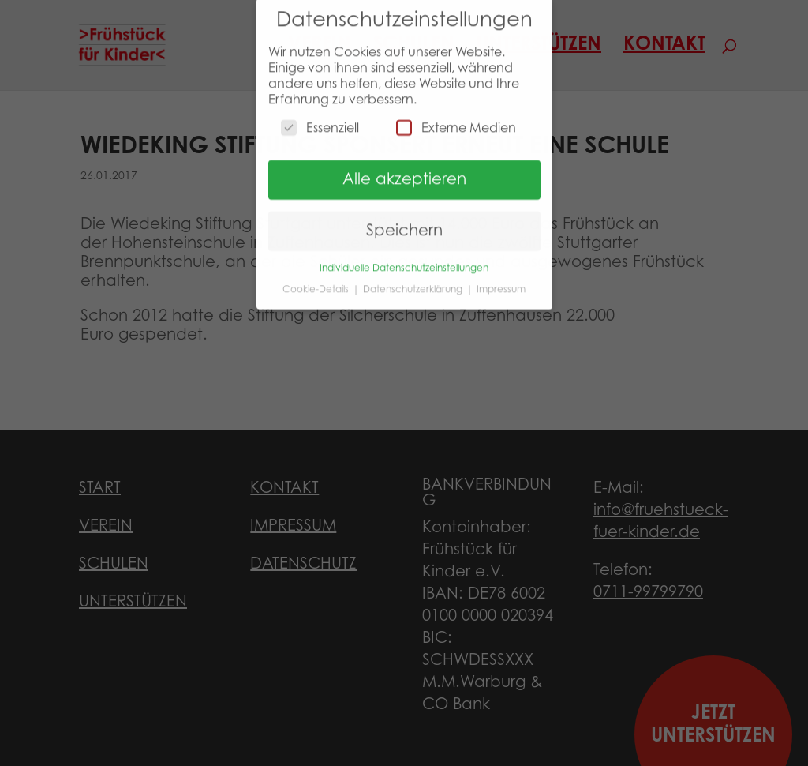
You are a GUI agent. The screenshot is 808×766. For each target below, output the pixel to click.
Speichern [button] (404, 224)
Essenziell (320, 121)
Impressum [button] (501, 282)
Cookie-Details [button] (316, 282)
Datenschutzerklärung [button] (414, 282)
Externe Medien (456, 121)
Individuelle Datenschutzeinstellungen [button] (404, 261)
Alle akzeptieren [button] (404, 173)
